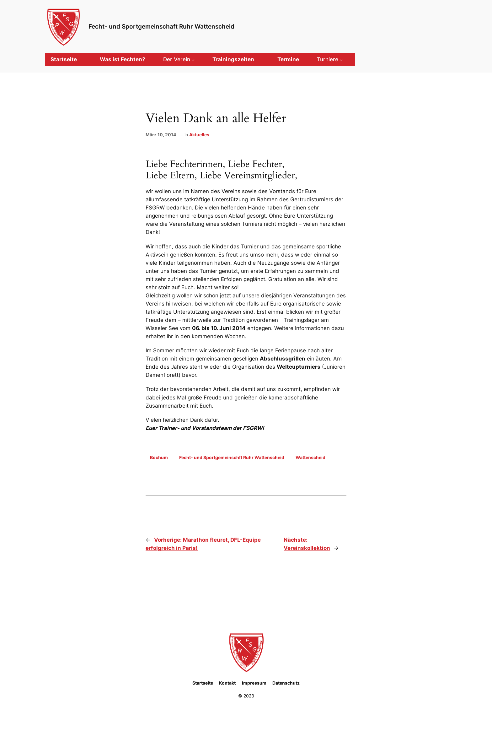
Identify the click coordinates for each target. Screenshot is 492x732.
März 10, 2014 (161, 134)
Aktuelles (199, 134)
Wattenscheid (310, 457)
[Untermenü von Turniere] (330, 59)
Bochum (159, 457)
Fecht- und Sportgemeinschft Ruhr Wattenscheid (231, 457)
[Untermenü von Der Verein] (179, 59)
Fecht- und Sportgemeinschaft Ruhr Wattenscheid (161, 26)
